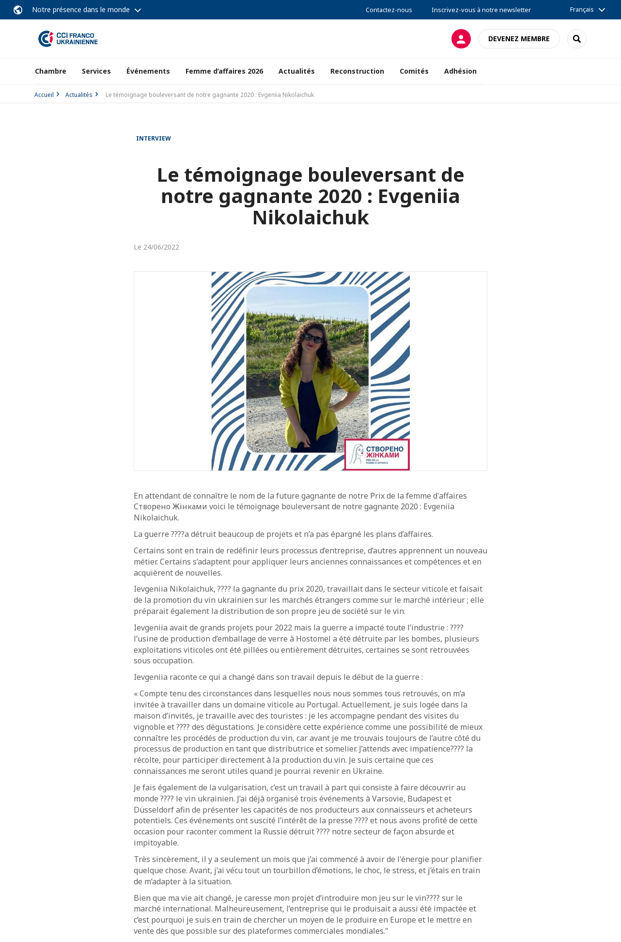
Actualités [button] (297, 71)
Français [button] (582, 9)
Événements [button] (148, 71)
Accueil (44, 95)
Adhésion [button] (460, 71)
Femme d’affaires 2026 (224, 71)
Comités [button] (414, 71)
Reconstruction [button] (357, 71)
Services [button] (96, 71)
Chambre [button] (50, 71)
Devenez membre (519, 38)
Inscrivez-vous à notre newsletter (481, 9)
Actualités (79, 95)
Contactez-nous (389, 9)
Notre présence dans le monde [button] (81, 9)
